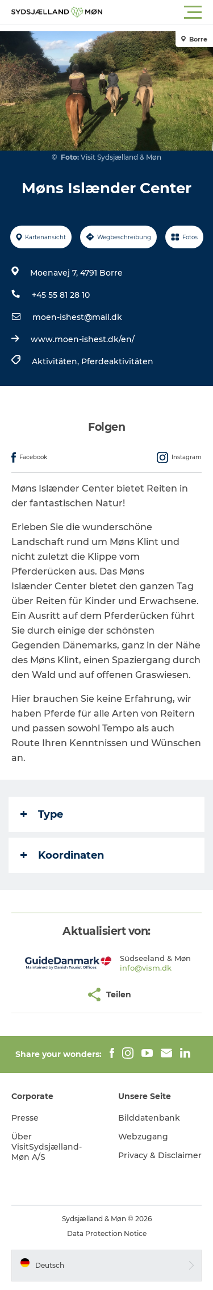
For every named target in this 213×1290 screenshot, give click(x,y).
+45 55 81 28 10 (61, 295)
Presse (25, 1118)
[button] (158, 12)
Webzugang (143, 1136)
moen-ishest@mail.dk (77, 317)
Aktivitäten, (56, 361)
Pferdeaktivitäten (117, 361)
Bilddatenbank (149, 1118)
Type (41, 814)
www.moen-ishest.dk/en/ (83, 339)
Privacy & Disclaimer (160, 1155)
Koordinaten (62, 855)
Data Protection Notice (107, 1233)
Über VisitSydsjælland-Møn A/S (46, 1146)
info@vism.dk (146, 967)
